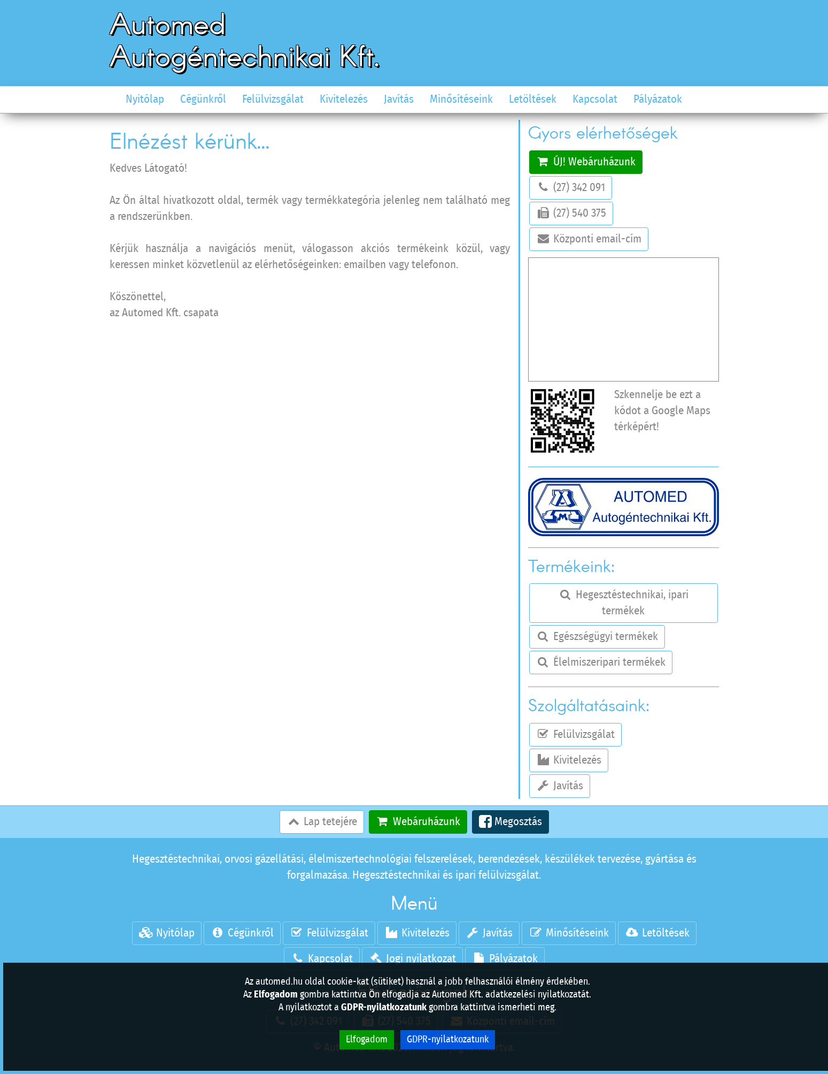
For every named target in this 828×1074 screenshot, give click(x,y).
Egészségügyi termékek (597, 636)
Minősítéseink (461, 99)
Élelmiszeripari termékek (601, 662)
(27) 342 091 (570, 187)
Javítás (399, 99)
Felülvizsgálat (273, 99)
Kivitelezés (344, 99)
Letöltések (532, 99)
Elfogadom (367, 1040)
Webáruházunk (418, 821)
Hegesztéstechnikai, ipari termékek (623, 602)
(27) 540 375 (571, 213)
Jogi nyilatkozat (412, 958)
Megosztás (510, 821)
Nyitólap (145, 99)
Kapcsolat (594, 99)
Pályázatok (657, 99)
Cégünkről (203, 99)
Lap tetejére (322, 821)
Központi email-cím (588, 239)
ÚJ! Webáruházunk (586, 161)
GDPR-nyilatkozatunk (448, 1040)
